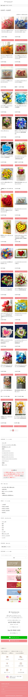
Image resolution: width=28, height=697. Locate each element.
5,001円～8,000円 (5, 506)
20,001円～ (4, 512)
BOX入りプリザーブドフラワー (8, 456)
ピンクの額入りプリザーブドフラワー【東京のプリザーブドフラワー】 (21, 57)
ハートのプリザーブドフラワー (8, 454)
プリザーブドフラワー (6, 450)
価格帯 (4, 5)
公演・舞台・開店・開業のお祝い (8, 487)
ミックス (3, 537)
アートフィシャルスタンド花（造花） (9, 444)
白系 (3, 527)
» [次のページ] (17, 430)
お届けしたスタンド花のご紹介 (15, 677)
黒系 (3, 525)
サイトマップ (3, 691)
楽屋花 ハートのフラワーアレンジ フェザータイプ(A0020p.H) (7, 341)
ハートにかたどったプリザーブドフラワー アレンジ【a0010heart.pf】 (21, 157)
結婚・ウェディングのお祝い (7, 491)
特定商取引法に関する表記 (5, 683)
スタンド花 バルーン (5, 130)
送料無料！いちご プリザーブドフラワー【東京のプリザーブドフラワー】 (7, 210)
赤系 (3, 529)
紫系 (3, 523)
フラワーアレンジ (5, 460)
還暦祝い (3, 493)
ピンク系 (3, 531)
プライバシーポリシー (4, 686)
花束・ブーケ (4, 464)
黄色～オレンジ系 (5, 533)
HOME (1, 5)
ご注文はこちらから (7, 65)
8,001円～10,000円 (5, 508)
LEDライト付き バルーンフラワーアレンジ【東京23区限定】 (21, 132)
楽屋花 (3, 448)
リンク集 (2, 689)
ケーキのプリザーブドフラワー (8, 452)
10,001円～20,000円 (6, 510)
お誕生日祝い (4, 489)
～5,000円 (4, 504)
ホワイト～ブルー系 (6, 535)
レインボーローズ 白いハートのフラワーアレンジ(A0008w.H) (21, 341)
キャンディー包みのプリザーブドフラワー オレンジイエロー (7, 57)
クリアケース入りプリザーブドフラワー (9, 458)
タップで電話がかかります (14, 626)
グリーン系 (4, 521)
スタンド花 (4, 442)
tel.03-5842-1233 (22, 2)
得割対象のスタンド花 (6, 446)
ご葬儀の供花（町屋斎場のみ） (8, 495)
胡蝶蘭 (3, 462)
